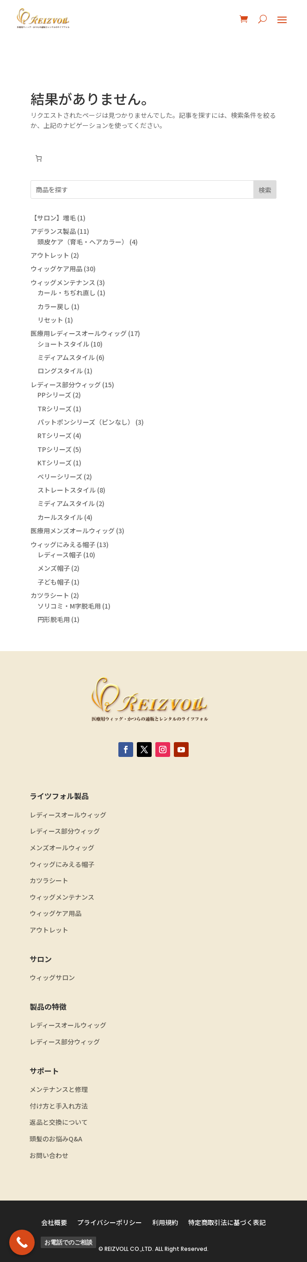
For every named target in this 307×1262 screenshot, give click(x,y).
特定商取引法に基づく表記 (227, 1223)
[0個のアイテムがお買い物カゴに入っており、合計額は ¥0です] (39, 158)
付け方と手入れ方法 (59, 1106)
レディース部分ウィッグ (65, 831)
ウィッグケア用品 (55, 913)
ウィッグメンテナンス (62, 897)
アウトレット (49, 930)
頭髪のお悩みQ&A (56, 1138)
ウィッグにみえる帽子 (62, 864)
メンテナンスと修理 (59, 1089)
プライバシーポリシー (109, 1223)
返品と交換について (59, 1122)
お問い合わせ (49, 1155)
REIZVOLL (116, 1249)
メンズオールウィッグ (62, 847)
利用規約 (165, 1223)
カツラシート (49, 880)
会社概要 (54, 1223)
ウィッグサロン (52, 977)
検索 (264, 190)
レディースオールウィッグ (68, 815)
